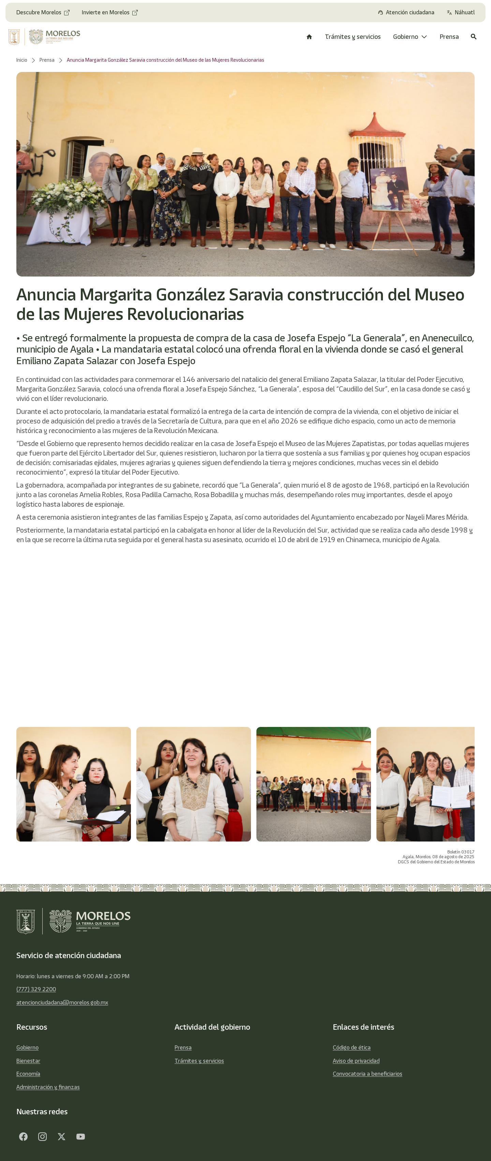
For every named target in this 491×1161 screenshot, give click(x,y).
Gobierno (27, 1047)
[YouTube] (80, 1136)
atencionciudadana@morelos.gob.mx (62, 1002)
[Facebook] (23, 1136)
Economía (28, 1074)
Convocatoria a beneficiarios (367, 1073)
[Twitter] (61, 1136)
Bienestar (28, 1061)
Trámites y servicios (199, 1061)
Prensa (183, 1047)
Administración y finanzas (48, 1087)
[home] (48, 36)
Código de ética (352, 1047)
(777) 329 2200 (36, 989)
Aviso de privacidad (356, 1061)
